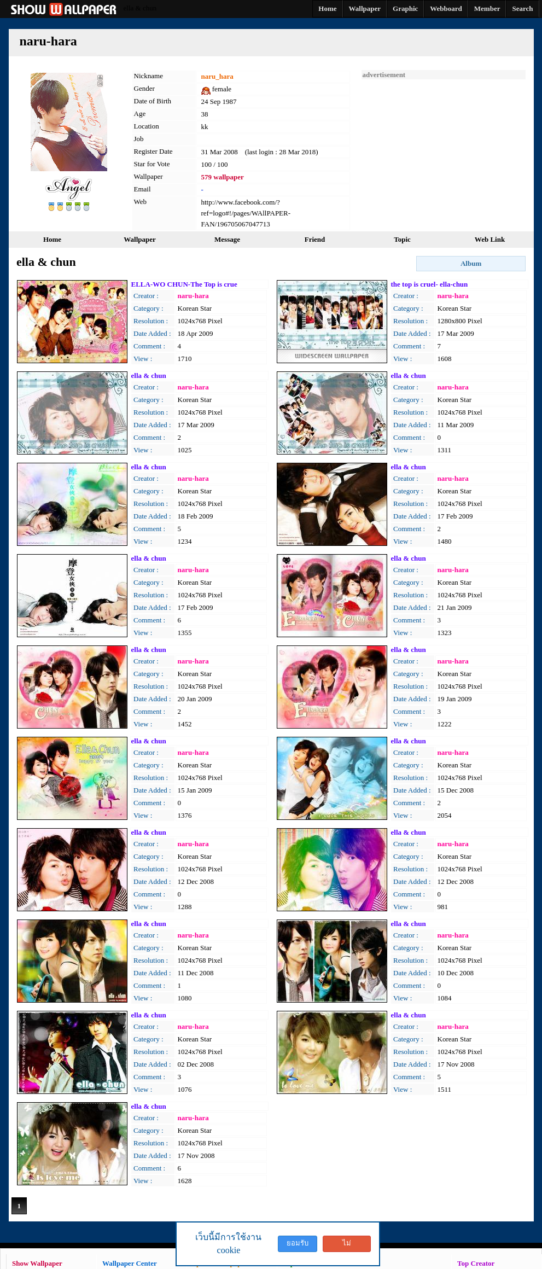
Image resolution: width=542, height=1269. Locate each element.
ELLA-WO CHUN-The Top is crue (184, 284)
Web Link (490, 239)
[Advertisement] (444, 147)
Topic (402, 239)
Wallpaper (140, 239)
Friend (315, 239)
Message (227, 239)
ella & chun (148, 375)
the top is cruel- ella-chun (429, 284)
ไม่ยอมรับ (347, 1245)
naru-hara (193, 296)
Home (52, 239)
